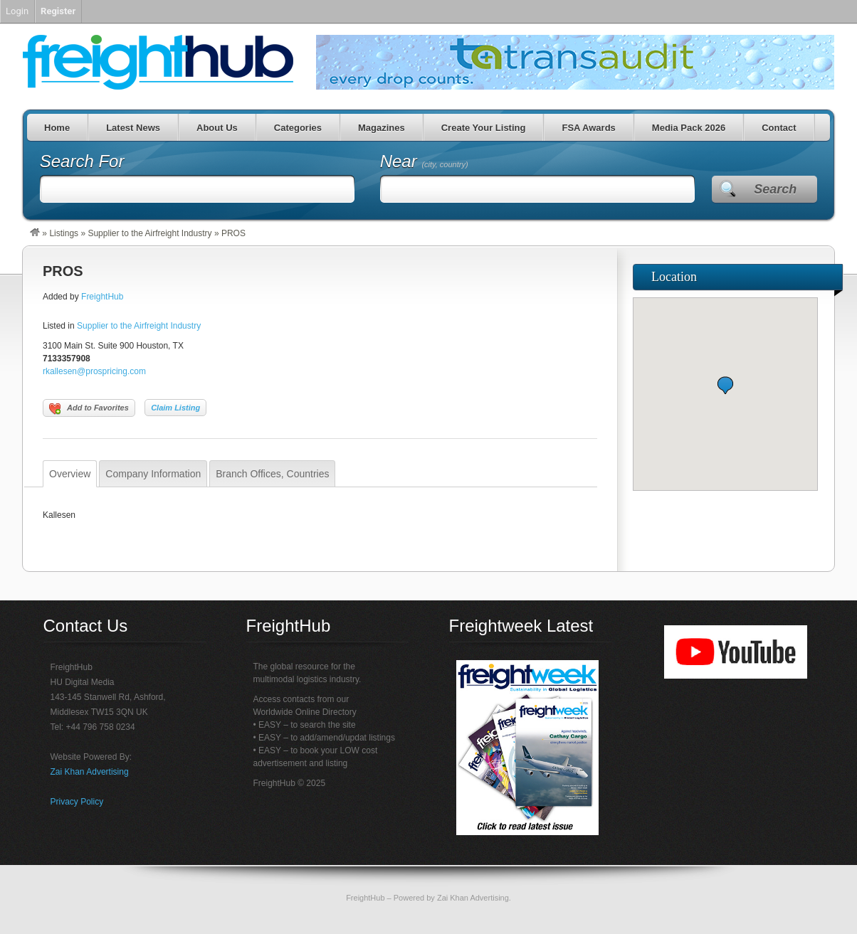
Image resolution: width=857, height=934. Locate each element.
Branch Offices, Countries (272, 473)
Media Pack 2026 (688, 127)
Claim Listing (175, 407)
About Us (217, 127)
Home (57, 127)
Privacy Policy (77, 802)
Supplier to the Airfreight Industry (149, 233)
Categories (298, 127)
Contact (779, 127)
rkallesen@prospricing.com (94, 371)
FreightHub (102, 297)
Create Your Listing (483, 127)
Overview (69, 473)
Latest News (133, 127)
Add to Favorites (89, 409)
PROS (63, 271)
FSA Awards (588, 127)
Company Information (153, 473)
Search (775, 189)
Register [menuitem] (58, 11)
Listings (63, 233)
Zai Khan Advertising (90, 772)
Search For (82, 161)
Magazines (381, 127)
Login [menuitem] (17, 11)
